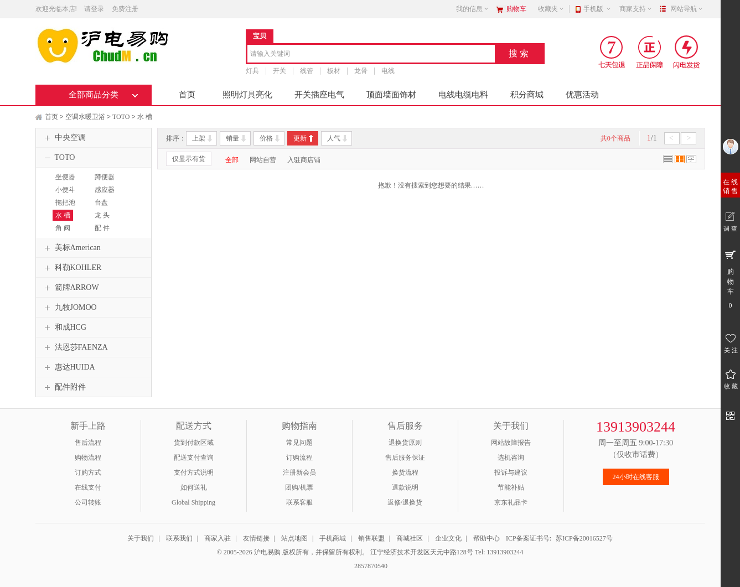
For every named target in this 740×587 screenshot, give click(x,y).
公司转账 (88, 502)
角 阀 (62, 228)
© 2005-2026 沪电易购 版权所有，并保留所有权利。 (293, 552)
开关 (279, 71)
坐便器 (65, 177)
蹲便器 (105, 177)
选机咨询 (511, 457)
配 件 (102, 228)
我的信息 (472, 9)
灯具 (252, 71)
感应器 (105, 190)
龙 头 (102, 215)
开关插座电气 (319, 94)
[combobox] (371, 54)
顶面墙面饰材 (391, 94)
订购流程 (299, 457)
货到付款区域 (194, 442)
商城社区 (409, 538)
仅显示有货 (188, 159)
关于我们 (140, 538)
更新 (300, 138)
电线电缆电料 (463, 94)
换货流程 (405, 472)
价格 (266, 138)
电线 (388, 71)
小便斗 (65, 190)
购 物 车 (730, 278)
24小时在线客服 (636, 477)
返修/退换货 (404, 502)
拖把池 (65, 202)
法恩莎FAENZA (75, 347)
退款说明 (405, 487)
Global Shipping (193, 502)
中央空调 (64, 137)
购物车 (516, 9)
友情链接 (256, 538)
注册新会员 (299, 472)
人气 (333, 138)
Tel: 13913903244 (499, 552)
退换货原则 (405, 442)
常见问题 (299, 442)
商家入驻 (217, 538)
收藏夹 (551, 9)
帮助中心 (486, 538)
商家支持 (636, 9)
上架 (198, 138)
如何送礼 (193, 487)
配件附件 (64, 387)
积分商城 (527, 94)
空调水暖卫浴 (85, 117)
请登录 (94, 9)
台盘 (101, 202)
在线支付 (88, 487)
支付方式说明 (194, 472)
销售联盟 (371, 538)
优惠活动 (582, 94)
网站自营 (263, 160)
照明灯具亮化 (247, 94)
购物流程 (88, 457)
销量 (232, 138)
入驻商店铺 (303, 160)
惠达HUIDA (68, 367)
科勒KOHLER (72, 267)
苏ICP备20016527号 (584, 538)
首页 (187, 94)
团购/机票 (299, 487)
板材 (333, 71)
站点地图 (294, 538)
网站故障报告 (511, 442)
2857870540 (370, 566)
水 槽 (144, 117)
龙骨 (361, 71)
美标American (71, 247)
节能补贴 (511, 487)
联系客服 (299, 502)
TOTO (121, 117)
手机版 (597, 9)
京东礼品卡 (510, 502)
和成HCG (64, 327)
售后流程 (88, 442)
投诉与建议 (510, 472)
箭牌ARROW (70, 287)
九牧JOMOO (69, 307)
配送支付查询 (194, 457)
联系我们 (179, 538)
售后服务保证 (405, 457)
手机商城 (332, 538)
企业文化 (448, 538)
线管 (306, 71)
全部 (232, 160)
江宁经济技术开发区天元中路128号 (422, 552)
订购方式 (88, 472)
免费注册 (125, 9)
